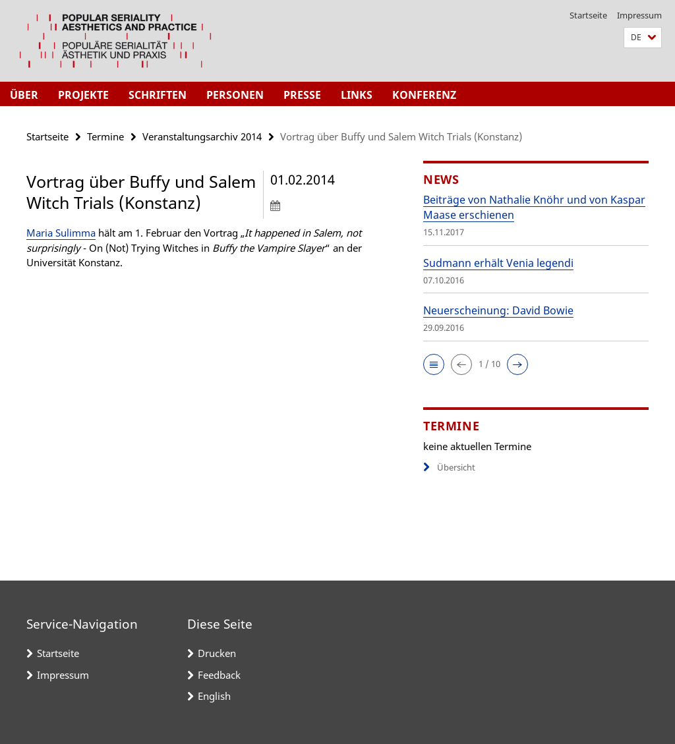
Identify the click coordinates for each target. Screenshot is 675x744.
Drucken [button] (217, 653)
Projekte (83, 95)
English (214, 695)
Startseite (588, 15)
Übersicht (449, 467)
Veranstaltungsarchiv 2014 (202, 136)
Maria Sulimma (61, 232)
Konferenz (424, 95)
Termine (105, 136)
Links (356, 95)
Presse (302, 95)
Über (24, 95)
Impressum (639, 15)
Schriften (158, 95)
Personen (235, 95)
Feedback (219, 674)
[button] (643, 38)
